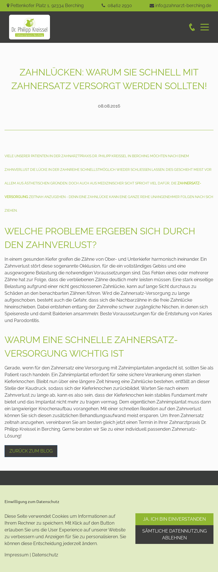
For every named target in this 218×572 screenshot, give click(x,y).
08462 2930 (120, 5)
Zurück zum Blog (31, 451)
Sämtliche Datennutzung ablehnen (174, 534)
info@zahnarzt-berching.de (183, 5)
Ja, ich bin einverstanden (174, 519)
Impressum (17, 555)
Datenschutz (45, 555)
